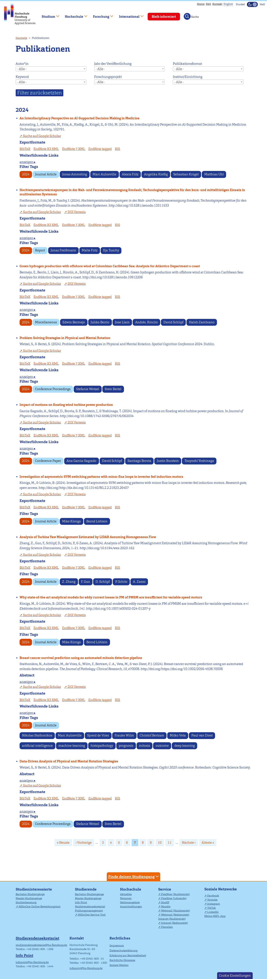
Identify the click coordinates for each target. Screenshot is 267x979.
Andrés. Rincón (146, 322)
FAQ (208, 4)
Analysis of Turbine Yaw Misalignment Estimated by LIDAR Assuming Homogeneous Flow (88, 537)
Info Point (81, 902)
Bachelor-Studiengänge (30, 894)
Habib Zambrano (202, 322)
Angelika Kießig (156, 174)
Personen (126, 898)
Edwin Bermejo (73, 322)
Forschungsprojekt (108, 77)
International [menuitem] (129, 15)
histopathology (102, 745)
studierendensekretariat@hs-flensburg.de (41, 945)
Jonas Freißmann (63, 250)
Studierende (86, 889)
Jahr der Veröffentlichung (112, 64)
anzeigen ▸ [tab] (28, 162)
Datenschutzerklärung (123, 950)
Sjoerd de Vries (98, 735)
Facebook (213, 895)
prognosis (126, 745)
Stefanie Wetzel (87, 389)
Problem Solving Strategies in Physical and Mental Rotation (65, 338)
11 (171, 842)
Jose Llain (122, 322)
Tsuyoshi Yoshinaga (199, 461)
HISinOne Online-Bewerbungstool (39, 906)
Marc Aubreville (104, 174)
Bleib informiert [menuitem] (164, 16)
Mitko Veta (178, 735)
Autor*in (22, 64)
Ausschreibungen (131, 906)
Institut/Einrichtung (187, 77)
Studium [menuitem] (48, 15)
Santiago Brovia (139, 461)
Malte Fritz (89, 250)
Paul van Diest (202, 735)
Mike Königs (71, 521)
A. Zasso (139, 581)
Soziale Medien (119, 965)
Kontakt (217, 4)
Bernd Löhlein (96, 521)
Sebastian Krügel (186, 174)
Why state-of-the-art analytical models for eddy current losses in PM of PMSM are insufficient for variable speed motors (111, 597)
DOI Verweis (77, 212)
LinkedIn (213, 912)
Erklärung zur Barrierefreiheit (127, 955)
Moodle (165, 906)
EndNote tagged (100, 149)
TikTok (211, 908)
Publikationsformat (187, 64)
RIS (117, 149)
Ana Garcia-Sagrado (81, 461)
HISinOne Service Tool (92, 914)
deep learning (184, 745)
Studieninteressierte (34, 889)
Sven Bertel (113, 389)
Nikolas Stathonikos (37, 735)
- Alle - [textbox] (22, 69)
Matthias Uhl (214, 174)
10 (161, 842)
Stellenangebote (130, 902)
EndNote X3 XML (46, 149)
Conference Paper (48, 461)
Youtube (212, 899)
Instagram (213, 904)
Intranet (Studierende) (172, 919)
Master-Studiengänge (29, 898)
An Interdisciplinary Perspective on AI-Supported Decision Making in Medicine (79, 118)
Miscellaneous (46, 322)
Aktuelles (126, 894)
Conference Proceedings (52, 389)
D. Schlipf (103, 581)
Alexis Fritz (130, 174)
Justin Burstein (168, 461)
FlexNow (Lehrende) (173, 898)
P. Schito (121, 581)
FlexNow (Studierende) (175, 894)
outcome (162, 745)
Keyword (22, 77)
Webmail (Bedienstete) (175, 914)
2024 (25, 174)
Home (201, 4)
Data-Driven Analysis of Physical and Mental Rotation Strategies (69, 761)
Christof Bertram (152, 735)
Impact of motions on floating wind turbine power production (66, 405)
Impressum (116, 945)
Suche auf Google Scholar (42, 136)
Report (40, 250)
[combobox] (51, 68)
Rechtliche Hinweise (122, 960)
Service (164, 889)
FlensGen (167, 927)
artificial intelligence (37, 745)
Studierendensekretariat (90, 906)
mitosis (144, 745)
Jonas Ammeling (74, 174)
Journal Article (46, 174)
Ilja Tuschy (111, 250)
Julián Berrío (100, 322)
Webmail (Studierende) (175, 910)
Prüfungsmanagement (89, 910)
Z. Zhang (68, 581)
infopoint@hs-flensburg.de (32, 962)
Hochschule (130, 889)
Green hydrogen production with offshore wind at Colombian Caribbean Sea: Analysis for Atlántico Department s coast (110, 266)
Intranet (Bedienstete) (174, 923)
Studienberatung (26, 902)
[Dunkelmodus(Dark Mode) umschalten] (252, 4)
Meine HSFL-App (215, 916)
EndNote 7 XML (73, 149)
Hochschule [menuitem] (73, 15)
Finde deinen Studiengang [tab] (134, 876)
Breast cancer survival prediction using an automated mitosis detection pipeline (81, 658)
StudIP (165, 902)
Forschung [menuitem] (100, 15)
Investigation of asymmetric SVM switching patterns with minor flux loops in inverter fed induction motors (101, 477)
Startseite (21, 38)
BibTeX (25, 149)
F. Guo (85, 581)
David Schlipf (173, 322)
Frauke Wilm (124, 735)
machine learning (71, 745)
